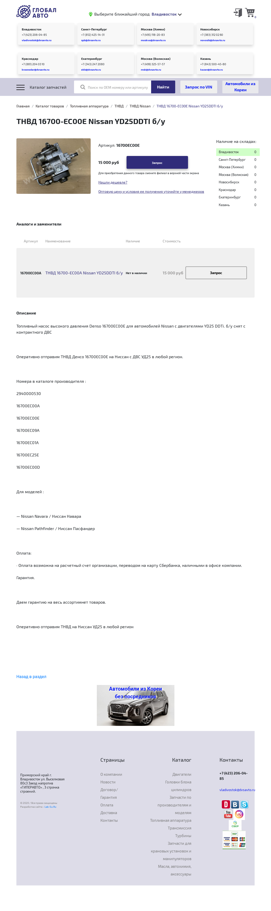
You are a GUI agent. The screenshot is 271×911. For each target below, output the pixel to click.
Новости (108, 782)
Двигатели (181, 774)
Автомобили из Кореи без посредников (135, 693)
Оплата (106, 805)
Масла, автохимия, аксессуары (174, 870)
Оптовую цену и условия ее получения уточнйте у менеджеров (151, 191)
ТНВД (119, 106)
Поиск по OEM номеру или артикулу (114, 86)
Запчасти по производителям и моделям (174, 805)
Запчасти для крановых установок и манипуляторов (171, 851)
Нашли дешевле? (112, 182)
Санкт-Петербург (94, 29)
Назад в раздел (31, 676)
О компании (111, 774)
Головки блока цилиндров (178, 786)
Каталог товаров (50, 106)
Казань (205, 58)
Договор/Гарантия (109, 793)
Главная (23, 106)
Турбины (183, 835)
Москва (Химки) (153, 29)
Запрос (157, 162)
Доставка (108, 812)
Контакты (109, 820)
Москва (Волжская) (155, 58)
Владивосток (31, 29)
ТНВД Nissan (140, 106)
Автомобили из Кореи (240, 86)
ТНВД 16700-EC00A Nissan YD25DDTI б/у (84, 272)
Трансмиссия (179, 828)
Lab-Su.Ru (50, 806)
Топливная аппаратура (89, 106)
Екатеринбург (91, 58)
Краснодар (30, 58)
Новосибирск (210, 29)
